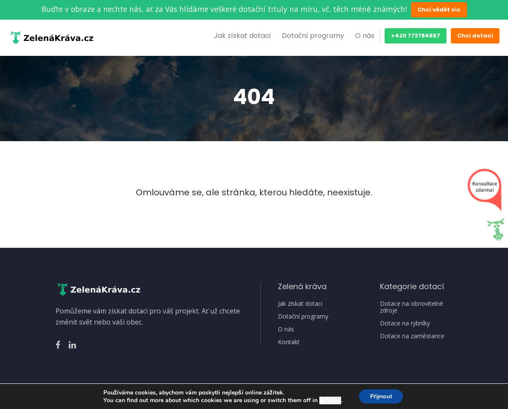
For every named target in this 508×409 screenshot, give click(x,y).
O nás (364, 36)
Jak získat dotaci (242, 36)
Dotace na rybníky (405, 323)
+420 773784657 (415, 36)
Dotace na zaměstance (412, 336)
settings (327, 399)
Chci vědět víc (439, 10)
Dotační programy (313, 36)
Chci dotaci (475, 36)
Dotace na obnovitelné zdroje (411, 307)
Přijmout (381, 396)
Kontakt (289, 342)
